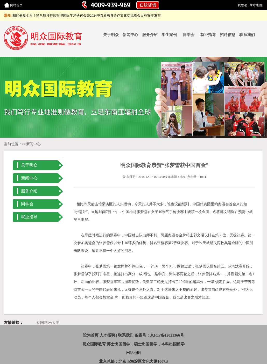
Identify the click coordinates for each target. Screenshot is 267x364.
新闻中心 (130, 35)
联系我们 (247, 35)
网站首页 (16, 5)
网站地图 (255, 5)
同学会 (188, 35)
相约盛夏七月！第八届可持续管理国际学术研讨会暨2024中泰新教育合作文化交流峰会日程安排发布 (86, 15)
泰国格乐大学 (48, 323)
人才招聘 (107, 335)
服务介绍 (150, 35)
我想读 (242, 5)
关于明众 (111, 35)
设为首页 (91, 335)
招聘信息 (227, 35)
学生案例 (169, 35)
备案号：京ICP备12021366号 (159, 335)
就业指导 (208, 35)
